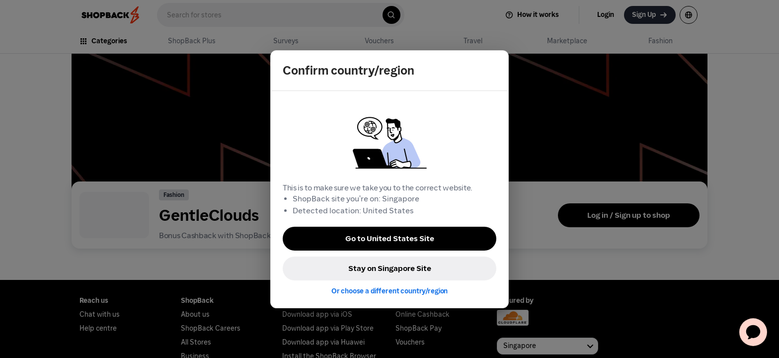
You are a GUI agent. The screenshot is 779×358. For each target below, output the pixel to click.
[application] (753, 332)
